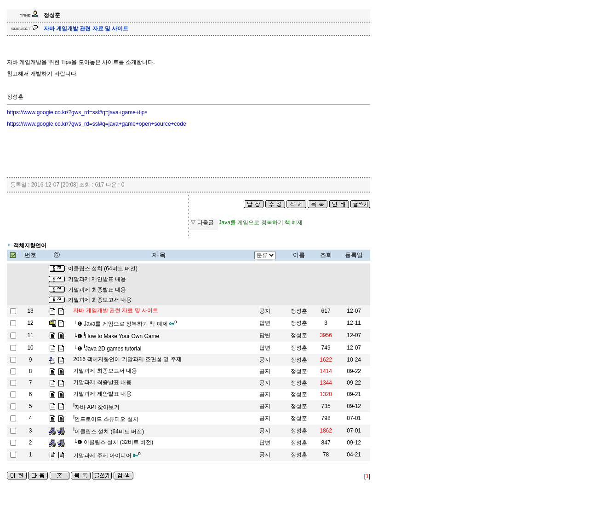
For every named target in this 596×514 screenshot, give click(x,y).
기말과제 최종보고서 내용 (100, 300)
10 (30, 348)
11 (30, 335)
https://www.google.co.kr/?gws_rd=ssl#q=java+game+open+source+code (96, 124)
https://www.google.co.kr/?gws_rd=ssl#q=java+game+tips (77, 112)
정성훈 (299, 311)
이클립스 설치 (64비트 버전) (103, 268)
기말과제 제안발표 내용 (97, 279)
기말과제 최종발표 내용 (97, 289)
